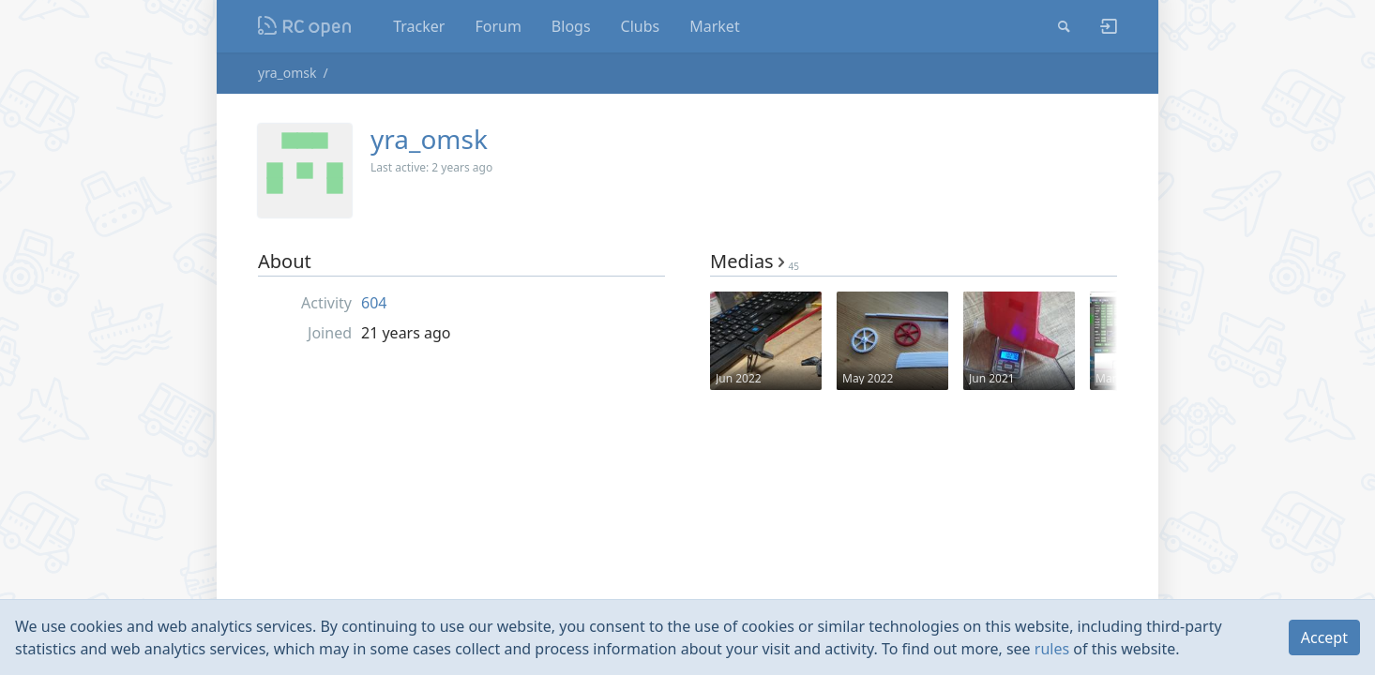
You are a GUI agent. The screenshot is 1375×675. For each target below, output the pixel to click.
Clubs (640, 26)
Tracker (419, 26)
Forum (498, 26)
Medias (754, 261)
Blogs (571, 26)
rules (1052, 648)
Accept (1324, 637)
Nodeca (305, 26)
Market (714, 26)
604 (373, 302)
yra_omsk (287, 73)
